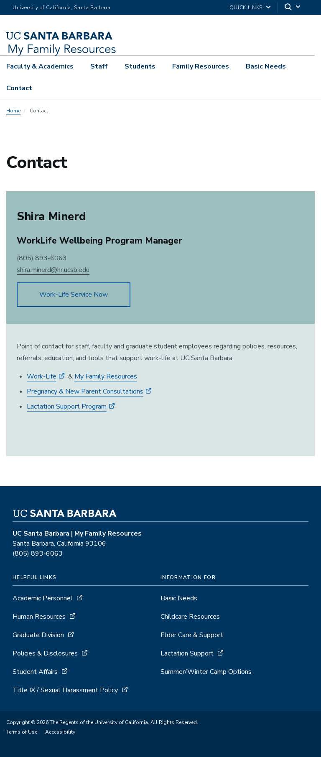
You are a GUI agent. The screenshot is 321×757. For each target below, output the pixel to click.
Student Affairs (35, 671)
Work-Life (41, 376)
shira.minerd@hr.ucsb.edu (53, 269)
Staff (99, 66)
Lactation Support (187, 653)
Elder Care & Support (191, 635)
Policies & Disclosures (45, 653)
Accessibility (60, 732)
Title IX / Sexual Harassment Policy (65, 690)
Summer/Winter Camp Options (206, 671)
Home (13, 110)
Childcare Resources (190, 616)
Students (140, 66)
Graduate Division (38, 635)
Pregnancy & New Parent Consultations (85, 391)
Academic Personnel (43, 598)
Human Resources (39, 616)
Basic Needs (266, 66)
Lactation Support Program (67, 406)
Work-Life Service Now (73, 294)
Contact (19, 88)
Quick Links (245, 7)
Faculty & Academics (40, 66)
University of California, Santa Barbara (62, 7)
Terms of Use (21, 732)
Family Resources (200, 66)
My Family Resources (105, 376)
